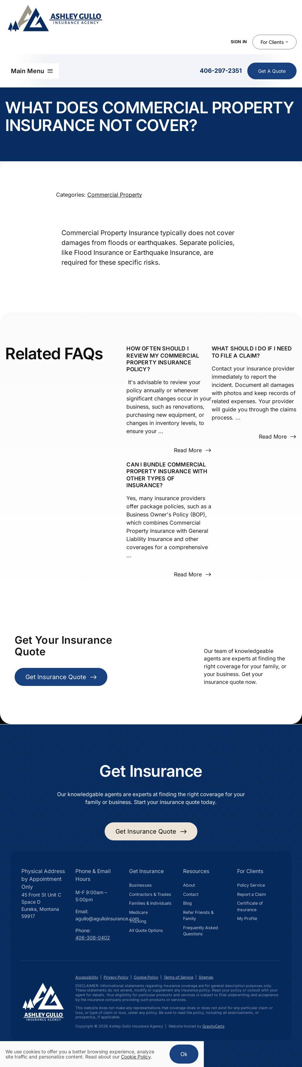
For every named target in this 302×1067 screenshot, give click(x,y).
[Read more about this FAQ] (192, 450)
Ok (184, 1054)
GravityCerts (213, 1026)
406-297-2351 (221, 70)
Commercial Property (114, 194)
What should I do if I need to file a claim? (252, 352)
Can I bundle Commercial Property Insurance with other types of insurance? (166, 475)
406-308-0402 (92, 937)
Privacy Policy (116, 977)
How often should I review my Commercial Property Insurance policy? (162, 359)
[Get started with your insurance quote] (151, 831)
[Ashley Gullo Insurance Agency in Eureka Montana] (43, 982)
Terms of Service (178, 977)
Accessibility (86, 977)
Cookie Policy (146, 977)
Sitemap (206, 977)
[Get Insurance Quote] (272, 71)
